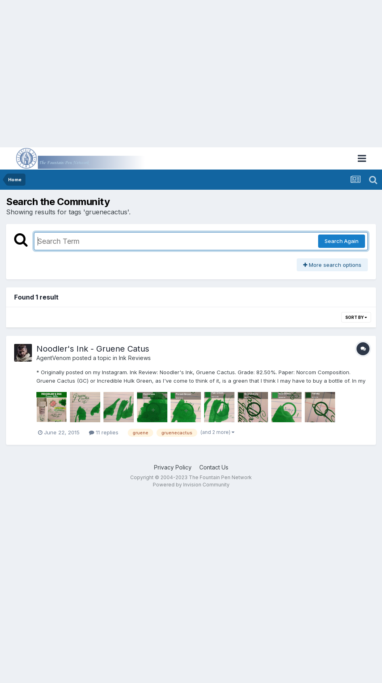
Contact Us (213, 467)
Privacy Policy (173, 467)
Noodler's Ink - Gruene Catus (92, 349)
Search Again (342, 241)
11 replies (103, 432)
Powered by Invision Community (191, 485)
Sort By (356, 317)
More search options (332, 265)
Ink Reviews (135, 357)
